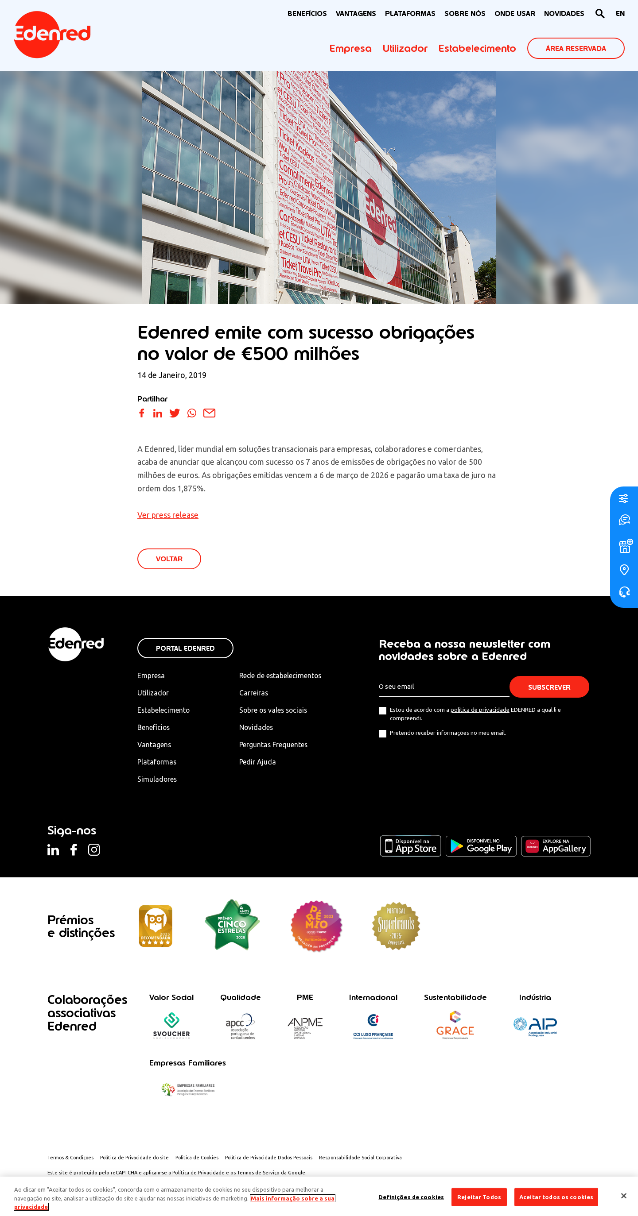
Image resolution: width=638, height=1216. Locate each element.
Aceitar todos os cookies (556, 1196)
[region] (319, 1196)
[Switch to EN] (620, 14)
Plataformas (410, 13)
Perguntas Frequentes (275, 745)
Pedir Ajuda (259, 763)
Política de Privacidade (198, 1173)
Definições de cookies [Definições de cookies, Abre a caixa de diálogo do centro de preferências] (411, 1196)
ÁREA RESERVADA (576, 48)
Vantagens (154, 745)
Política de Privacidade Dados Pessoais (273, 1158)
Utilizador (405, 48)
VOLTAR (169, 559)
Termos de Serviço (258, 1173)
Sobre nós (465, 13)
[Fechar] (624, 1195)
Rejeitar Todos (479, 1196)
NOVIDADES (564, 13)
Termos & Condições (71, 1158)
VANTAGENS (356, 13)
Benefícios (154, 728)
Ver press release (167, 514)
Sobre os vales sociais (276, 710)
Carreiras (255, 693)
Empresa (351, 48)
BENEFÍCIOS (307, 13)
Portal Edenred (185, 649)
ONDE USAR (514, 13)
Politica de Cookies (200, 1158)
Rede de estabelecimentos (283, 676)
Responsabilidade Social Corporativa (367, 1158)
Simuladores (157, 780)
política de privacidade (480, 710)
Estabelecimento (477, 48)
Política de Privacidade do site (136, 1158)
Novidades (258, 728)
